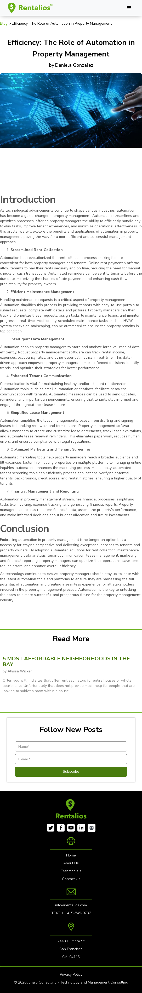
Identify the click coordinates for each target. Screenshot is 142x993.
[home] (29, 8)
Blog (4, 23)
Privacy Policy (71, 974)
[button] (129, 8)
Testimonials (71, 871)
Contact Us (71, 878)
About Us (71, 863)
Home (71, 855)
